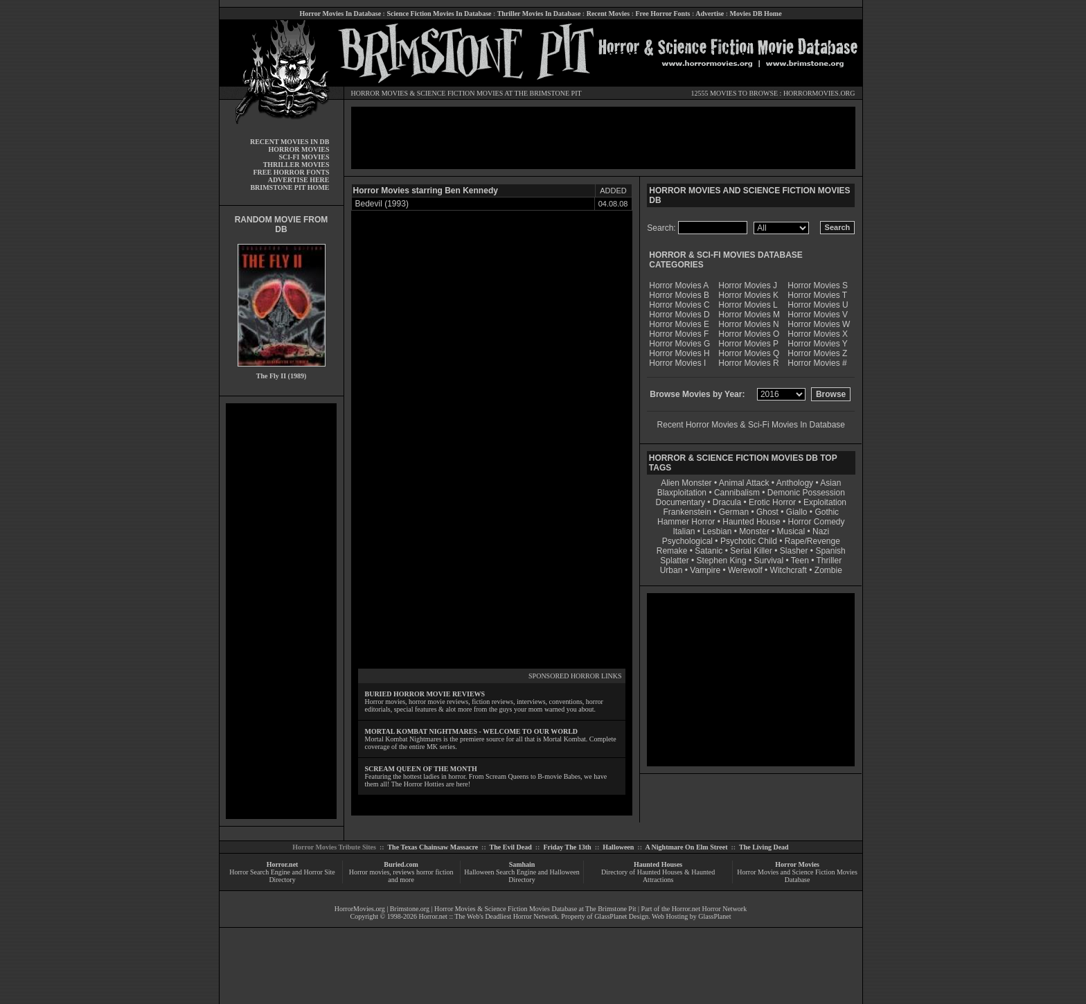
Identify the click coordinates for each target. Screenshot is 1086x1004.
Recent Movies (608, 13)
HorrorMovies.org (360, 909)
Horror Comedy (816, 522)
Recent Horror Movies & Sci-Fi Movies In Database (751, 425)
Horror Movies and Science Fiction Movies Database (797, 875)
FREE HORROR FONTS (291, 172)
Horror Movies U (817, 305)
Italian (684, 531)
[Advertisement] (281, 611)
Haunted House (751, 522)
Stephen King (722, 560)
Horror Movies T (817, 295)
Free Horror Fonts (663, 13)
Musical (791, 531)
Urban (671, 570)
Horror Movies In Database (340, 13)
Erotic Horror (772, 502)
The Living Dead (764, 847)
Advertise (709, 13)
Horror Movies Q (748, 353)
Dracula (727, 502)
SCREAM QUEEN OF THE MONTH (421, 769)
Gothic (826, 512)
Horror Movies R (748, 363)
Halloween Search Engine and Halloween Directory (522, 875)
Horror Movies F (679, 334)
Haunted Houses (658, 864)
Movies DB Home (756, 13)
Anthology (794, 483)
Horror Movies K (748, 295)
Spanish (830, 551)
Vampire (705, 570)
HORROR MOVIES (380, 93)
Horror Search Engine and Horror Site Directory (282, 875)
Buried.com (401, 864)
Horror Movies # (816, 363)
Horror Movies (797, 864)
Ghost (767, 512)
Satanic (708, 551)
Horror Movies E (679, 324)
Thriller (829, 560)
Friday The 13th (567, 847)
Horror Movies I (677, 363)
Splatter (674, 560)
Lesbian (717, 531)
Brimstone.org (409, 909)
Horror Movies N (748, 324)
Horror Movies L (747, 305)
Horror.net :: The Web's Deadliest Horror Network (488, 916)
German (734, 512)
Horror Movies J (747, 285)
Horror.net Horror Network (709, 909)
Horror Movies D (679, 314)
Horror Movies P (748, 344)
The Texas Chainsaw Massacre (432, 847)
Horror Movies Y (817, 344)
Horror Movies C (679, 305)
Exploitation (824, 502)
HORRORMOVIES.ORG (819, 93)
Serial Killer (751, 551)
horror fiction (435, 872)
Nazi (820, 531)
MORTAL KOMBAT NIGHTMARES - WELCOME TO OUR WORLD (471, 731)
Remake (672, 551)
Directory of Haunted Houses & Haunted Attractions (658, 875)
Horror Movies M (749, 314)
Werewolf (745, 570)
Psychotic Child (748, 541)
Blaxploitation (681, 492)
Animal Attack (744, 483)
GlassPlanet (714, 916)
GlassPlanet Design (621, 916)
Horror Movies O (748, 334)
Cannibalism (737, 492)
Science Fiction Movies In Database (438, 13)
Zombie (828, 570)
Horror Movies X (817, 334)
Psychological (687, 541)
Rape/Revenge (812, 541)
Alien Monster (686, 483)
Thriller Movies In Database (539, 13)
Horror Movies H (679, 353)
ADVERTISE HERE (299, 180)
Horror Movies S (817, 285)
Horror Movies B (679, 295)
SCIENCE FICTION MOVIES (460, 93)
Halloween (618, 847)
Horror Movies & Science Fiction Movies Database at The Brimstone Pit (535, 909)
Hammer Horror (686, 522)
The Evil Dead (511, 847)
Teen (800, 560)
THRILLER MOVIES (296, 164)
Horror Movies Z (817, 353)
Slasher (794, 551)
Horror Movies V (817, 314)
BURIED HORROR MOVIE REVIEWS (425, 694)
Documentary (680, 502)
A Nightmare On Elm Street (686, 847)
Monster (754, 531)
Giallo (797, 512)
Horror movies (369, 872)
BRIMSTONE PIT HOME (289, 187)
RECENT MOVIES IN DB (290, 142)
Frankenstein (687, 512)
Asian (830, 483)
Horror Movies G (679, 344)
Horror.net (283, 864)
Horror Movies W (818, 324)
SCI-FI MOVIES (303, 157)
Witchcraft (788, 570)
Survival (769, 560)
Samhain (522, 864)
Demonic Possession (806, 492)
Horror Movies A (679, 285)
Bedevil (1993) (382, 204)
